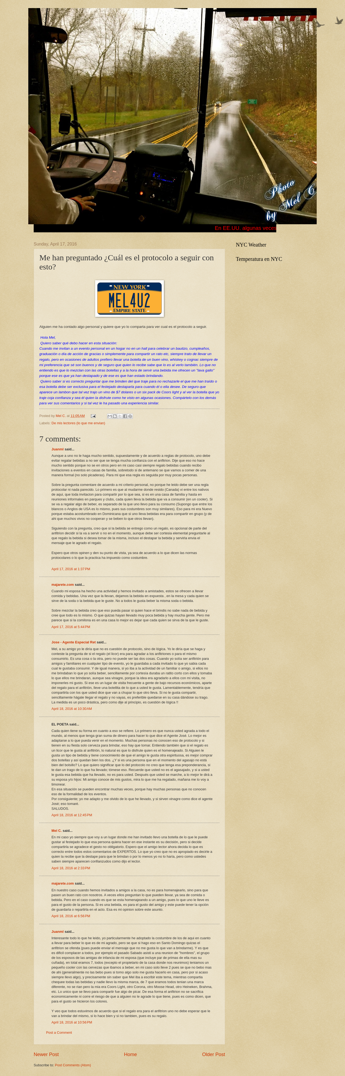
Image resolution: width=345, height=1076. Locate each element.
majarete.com (62, 585)
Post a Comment (59, 1033)
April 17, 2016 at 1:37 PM (70, 569)
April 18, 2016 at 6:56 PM (70, 916)
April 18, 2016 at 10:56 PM (71, 1022)
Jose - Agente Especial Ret (73, 642)
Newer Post (46, 1054)
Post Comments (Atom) (73, 1065)
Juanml (57, 449)
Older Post (213, 1054)
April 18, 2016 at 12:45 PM (71, 815)
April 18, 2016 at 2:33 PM (70, 868)
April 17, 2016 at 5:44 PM (70, 627)
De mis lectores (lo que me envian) (78, 423)
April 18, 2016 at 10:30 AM (71, 709)
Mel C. (61, 416)
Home (130, 1054)
